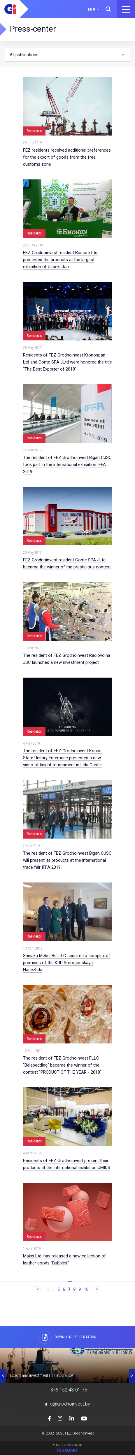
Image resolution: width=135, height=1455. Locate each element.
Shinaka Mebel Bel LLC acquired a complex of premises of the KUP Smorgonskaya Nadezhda (66, 962)
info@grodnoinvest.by (67, 1404)
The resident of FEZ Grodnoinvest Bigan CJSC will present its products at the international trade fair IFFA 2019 (67, 860)
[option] (67, 1365)
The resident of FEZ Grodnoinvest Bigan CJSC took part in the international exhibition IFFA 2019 (67, 464)
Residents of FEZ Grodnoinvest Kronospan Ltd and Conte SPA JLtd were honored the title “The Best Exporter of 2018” (67, 362)
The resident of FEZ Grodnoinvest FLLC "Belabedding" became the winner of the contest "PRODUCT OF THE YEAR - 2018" (62, 1065)
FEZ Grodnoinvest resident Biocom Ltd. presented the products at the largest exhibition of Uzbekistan (60, 259)
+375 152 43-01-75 (67, 1390)
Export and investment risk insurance (41, 1375)
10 (86, 1289)
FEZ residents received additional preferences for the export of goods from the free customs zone (67, 157)
